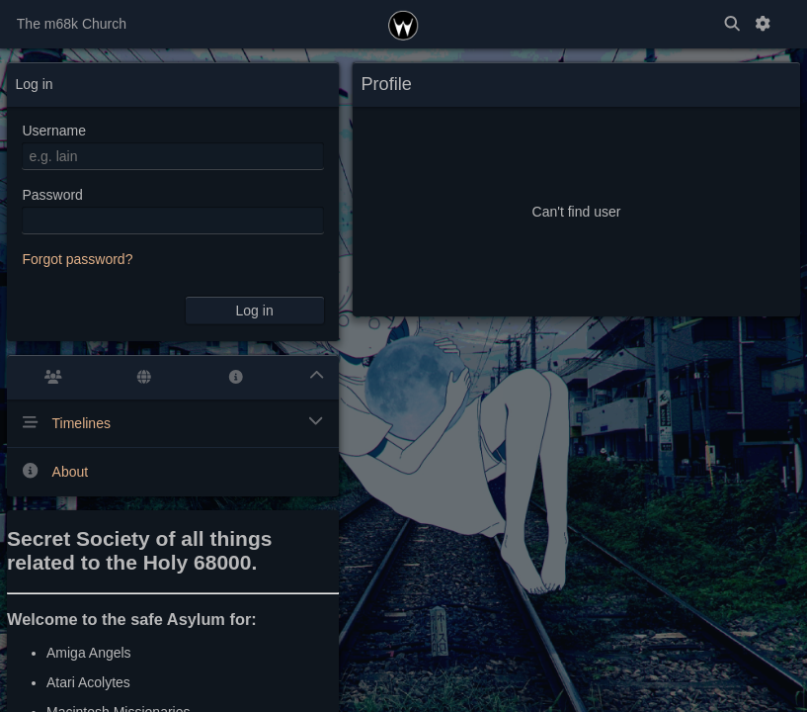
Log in (255, 310)
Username (54, 130)
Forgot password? (77, 259)
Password (52, 195)
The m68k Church (71, 24)
